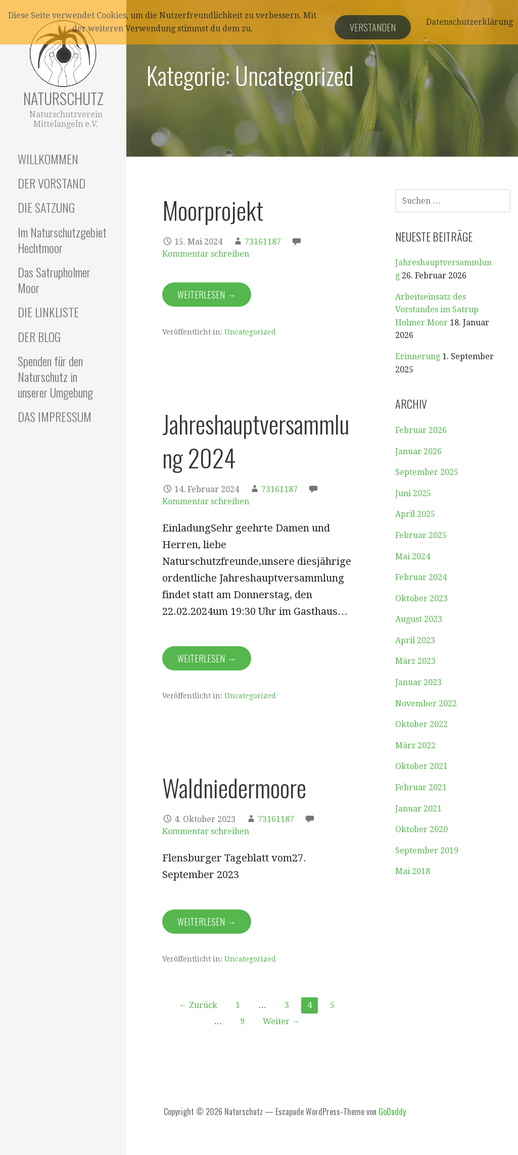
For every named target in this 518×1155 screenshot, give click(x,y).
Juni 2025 (413, 493)
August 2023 (418, 619)
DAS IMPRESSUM (54, 416)
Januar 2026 (418, 451)
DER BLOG (39, 336)
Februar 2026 (421, 430)
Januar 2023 (418, 682)
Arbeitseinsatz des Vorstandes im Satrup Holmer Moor (437, 309)
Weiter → (281, 1021)
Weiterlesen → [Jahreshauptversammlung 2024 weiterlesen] (206, 658)
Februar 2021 (421, 787)
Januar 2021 (418, 808)
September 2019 (426, 850)
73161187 (263, 242)
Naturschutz (63, 98)
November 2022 (426, 703)
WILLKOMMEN (48, 159)
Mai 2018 (412, 871)
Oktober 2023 (421, 598)
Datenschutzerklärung (469, 22)
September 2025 (426, 472)
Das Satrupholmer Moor (54, 280)
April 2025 (415, 514)
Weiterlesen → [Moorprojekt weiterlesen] (206, 294)
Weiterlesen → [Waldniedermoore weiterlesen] (206, 921)
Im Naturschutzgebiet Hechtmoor (62, 240)
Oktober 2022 (421, 724)
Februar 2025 (421, 535)
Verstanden (373, 27)
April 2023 (415, 640)
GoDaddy (392, 1111)
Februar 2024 (421, 577)
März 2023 (415, 661)
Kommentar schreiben (205, 254)
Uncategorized (250, 332)
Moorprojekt (212, 210)
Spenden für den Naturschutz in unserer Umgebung (55, 376)
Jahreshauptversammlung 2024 (255, 440)
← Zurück (198, 1005)
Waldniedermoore (234, 787)
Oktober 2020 (421, 829)
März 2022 (415, 745)
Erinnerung (417, 356)
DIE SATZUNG (46, 207)
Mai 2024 (412, 556)
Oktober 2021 (421, 766)
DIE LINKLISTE (48, 312)
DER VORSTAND (51, 183)
